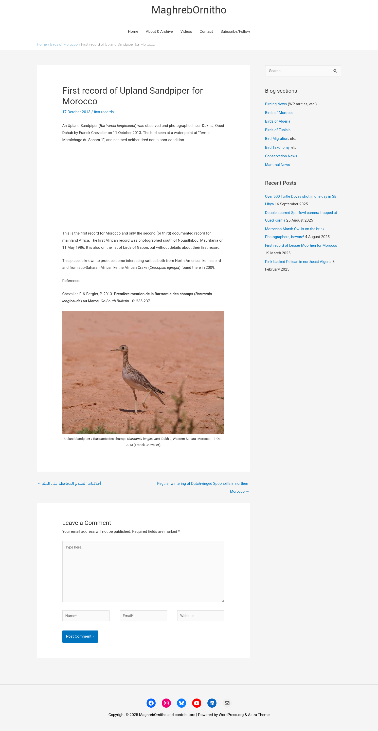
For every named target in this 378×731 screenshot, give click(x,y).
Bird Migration (277, 139)
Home (133, 31)
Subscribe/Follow (235, 31)
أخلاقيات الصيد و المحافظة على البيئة (69, 484)
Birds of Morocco (64, 44)
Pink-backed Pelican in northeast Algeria (299, 261)
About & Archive (159, 31)
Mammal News (278, 164)
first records (104, 112)
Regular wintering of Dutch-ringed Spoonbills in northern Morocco (202, 485)
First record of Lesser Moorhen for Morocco (302, 244)
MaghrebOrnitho (189, 10)
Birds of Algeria (278, 121)
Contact (206, 31)
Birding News (277, 104)
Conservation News (281, 156)
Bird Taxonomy (277, 147)
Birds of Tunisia (278, 130)
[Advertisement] (143, 187)
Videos (186, 31)
